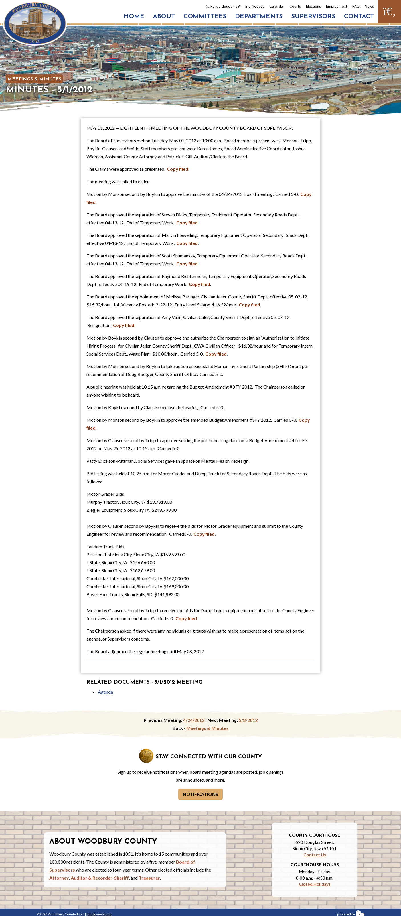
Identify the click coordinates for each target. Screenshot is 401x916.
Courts (295, 6)
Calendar (276, 6)
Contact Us (314, 854)
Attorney (59, 877)
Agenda (105, 691)
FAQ (356, 6)
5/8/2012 (248, 720)
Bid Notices (254, 6)
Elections (313, 6)
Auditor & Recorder (91, 877)
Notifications (200, 794)
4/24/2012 (193, 720)
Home (134, 16)
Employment (336, 6)
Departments (259, 16)
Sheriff (121, 877)
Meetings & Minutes (34, 79)
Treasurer (149, 877)
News (369, 6)
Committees (204, 16)
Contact (359, 16)
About (164, 16)
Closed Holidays (315, 884)
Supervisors (313, 16)
